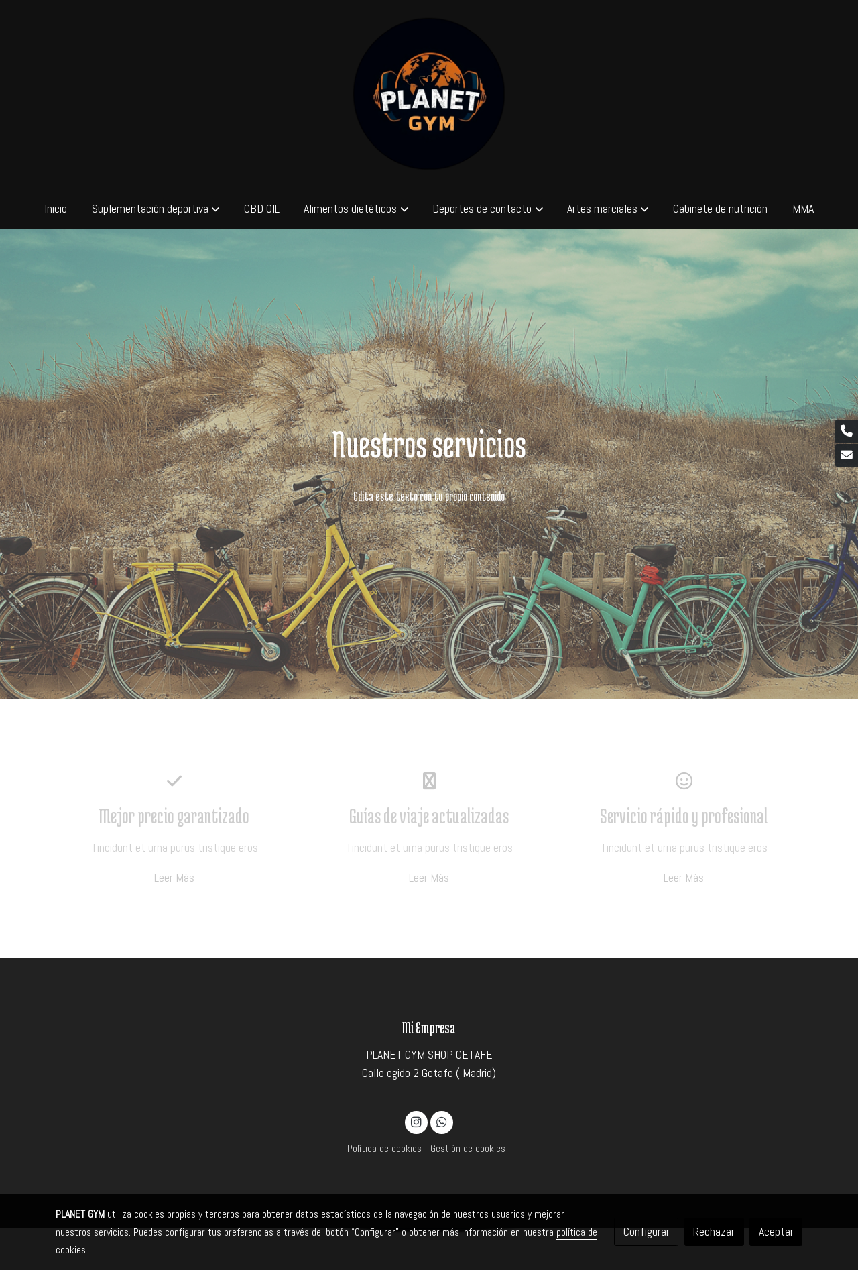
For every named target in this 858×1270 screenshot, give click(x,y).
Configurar (646, 1231)
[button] (155, 208)
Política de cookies (384, 1148)
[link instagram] (417, 1121)
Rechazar (714, 1231)
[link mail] (846, 455)
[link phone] (846, 431)
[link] (429, 93)
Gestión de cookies (467, 1148)
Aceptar (776, 1231)
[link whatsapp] (441, 1121)
